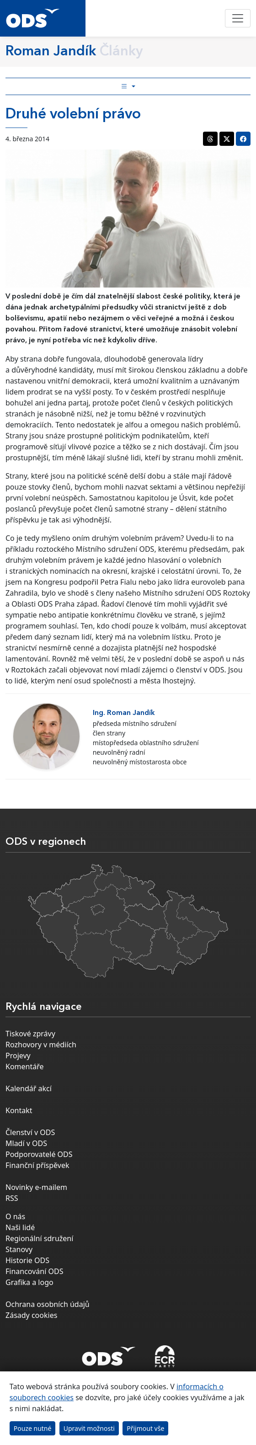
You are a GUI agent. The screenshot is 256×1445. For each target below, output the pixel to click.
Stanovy (18, 1249)
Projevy (18, 1055)
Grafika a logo (29, 1282)
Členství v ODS (30, 1132)
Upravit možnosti (89, 1428)
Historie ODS (27, 1260)
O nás (15, 1216)
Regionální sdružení (39, 1238)
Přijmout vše (145, 1428)
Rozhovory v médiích (40, 1045)
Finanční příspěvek (37, 1165)
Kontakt (18, 1110)
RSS (11, 1198)
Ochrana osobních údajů (47, 1304)
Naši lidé (20, 1227)
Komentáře (24, 1066)
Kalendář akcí (28, 1088)
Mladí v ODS (26, 1143)
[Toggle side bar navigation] (128, 86)
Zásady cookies (31, 1315)
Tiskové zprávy (30, 1034)
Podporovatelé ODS (39, 1154)
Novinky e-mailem (36, 1187)
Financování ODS (34, 1271)
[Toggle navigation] (238, 18)
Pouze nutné (33, 1428)
